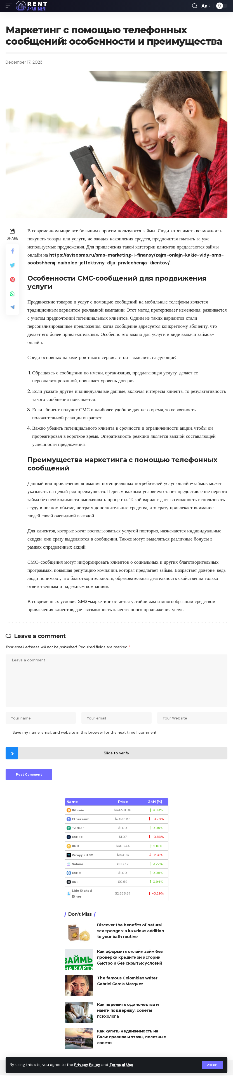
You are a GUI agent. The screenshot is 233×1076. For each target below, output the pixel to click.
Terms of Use (123, 1065)
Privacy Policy (88, 1065)
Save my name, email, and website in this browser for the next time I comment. (85, 733)
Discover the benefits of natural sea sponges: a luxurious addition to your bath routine (130, 931)
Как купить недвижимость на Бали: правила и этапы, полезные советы (131, 1037)
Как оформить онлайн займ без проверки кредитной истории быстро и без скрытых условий (130, 958)
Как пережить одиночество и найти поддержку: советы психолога (128, 1011)
